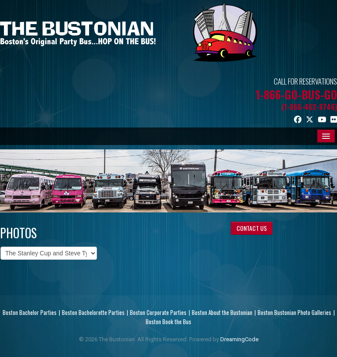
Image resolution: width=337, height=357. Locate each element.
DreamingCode (239, 339)
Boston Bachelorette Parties (93, 312)
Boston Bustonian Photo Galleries (294, 312)
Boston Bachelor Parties (30, 312)
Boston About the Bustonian (222, 312)
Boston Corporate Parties (158, 312)
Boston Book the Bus (168, 321)
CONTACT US (252, 228)
